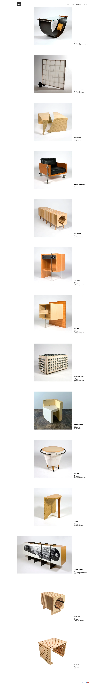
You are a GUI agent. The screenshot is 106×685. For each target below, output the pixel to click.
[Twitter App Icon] (86, 682)
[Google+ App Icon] (88, 682)
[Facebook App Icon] (83, 682)
